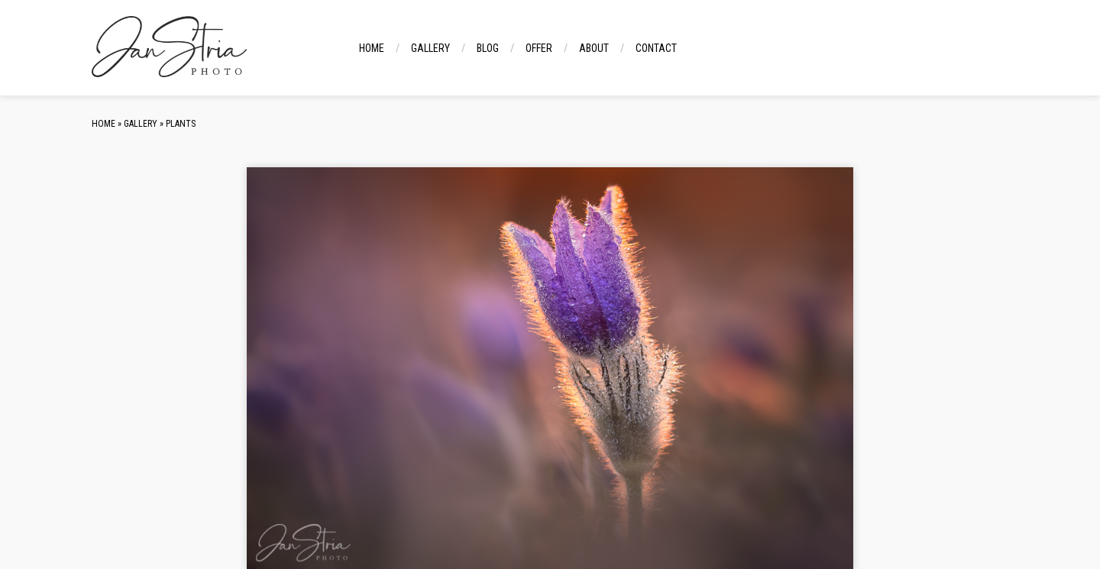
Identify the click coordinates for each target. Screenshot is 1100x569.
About (594, 48)
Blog (488, 48)
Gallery (430, 48)
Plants (181, 123)
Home (371, 48)
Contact (656, 48)
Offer (539, 48)
